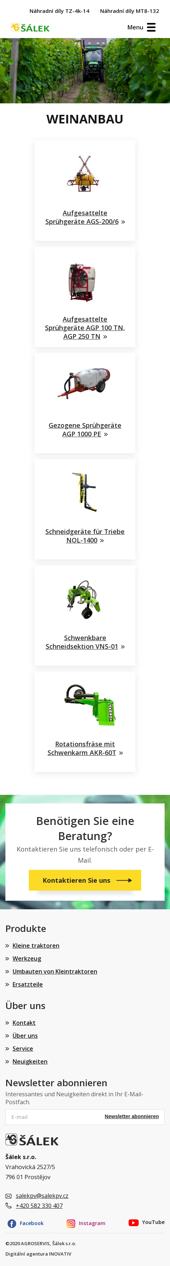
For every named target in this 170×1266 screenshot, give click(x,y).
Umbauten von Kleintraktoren (55, 971)
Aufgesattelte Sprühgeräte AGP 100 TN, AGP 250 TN (85, 328)
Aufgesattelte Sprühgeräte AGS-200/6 (81, 217)
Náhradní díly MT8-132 (129, 10)
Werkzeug (27, 958)
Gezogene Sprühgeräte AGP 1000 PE (85, 429)
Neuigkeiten (30, 1061)
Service (23, 1048)
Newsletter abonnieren (132, 1116)
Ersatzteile (28, 984)
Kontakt (24, 1023)
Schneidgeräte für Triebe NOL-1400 (85, 535)
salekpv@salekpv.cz (42, 1196)
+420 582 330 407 (39, 1206)
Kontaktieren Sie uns (77, 880)
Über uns (25, 1036)
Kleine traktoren (36, 946)
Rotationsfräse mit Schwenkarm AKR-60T (82, 748)
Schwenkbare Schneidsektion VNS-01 (82, 642)
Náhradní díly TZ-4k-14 (59, 10)
